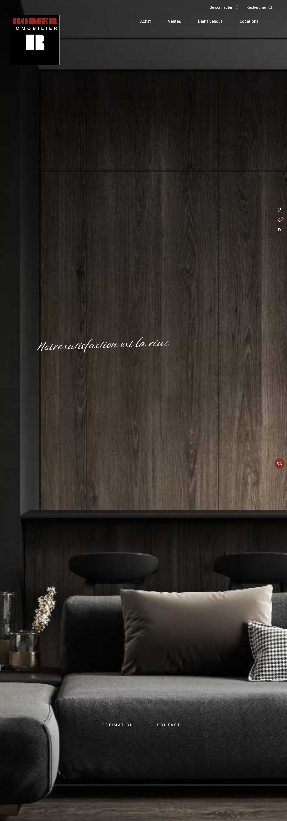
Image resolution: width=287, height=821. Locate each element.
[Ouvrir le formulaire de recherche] (269, 7)
